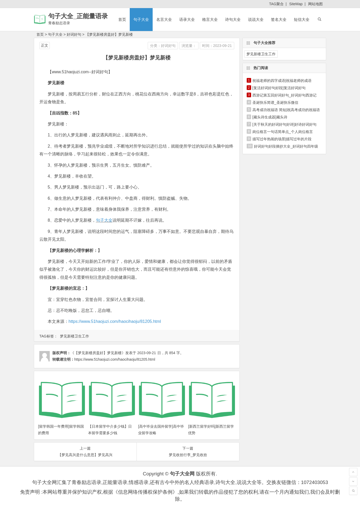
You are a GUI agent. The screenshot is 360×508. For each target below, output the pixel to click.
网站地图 (315, 4)
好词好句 (74, 34)
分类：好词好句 (163, 46)
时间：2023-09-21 (217, 46)
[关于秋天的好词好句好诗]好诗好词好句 (284, 124)
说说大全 (256, 19)
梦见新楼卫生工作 (74, 336)
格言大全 (210, 19)
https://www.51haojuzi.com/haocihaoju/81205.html (115, 321)
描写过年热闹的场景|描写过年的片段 (282, 139)
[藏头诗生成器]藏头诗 (269, 117)
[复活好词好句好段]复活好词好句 (279, 88)
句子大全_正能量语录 (78, 16)
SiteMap (295, 4)
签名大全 (279, 19)
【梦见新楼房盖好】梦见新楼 (109, 34)
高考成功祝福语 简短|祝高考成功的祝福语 (286, 110)
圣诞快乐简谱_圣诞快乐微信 (275, 102)
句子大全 (141, 19)
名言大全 (164, 19)
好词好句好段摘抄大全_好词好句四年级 (286, 146)
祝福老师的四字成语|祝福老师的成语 (282, 80)
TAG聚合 (276, 4)
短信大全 (301, 19)
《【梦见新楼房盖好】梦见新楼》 (98, 353)
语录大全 (187, 19)
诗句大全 (233, 19)
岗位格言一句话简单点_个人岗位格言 (282, 132)
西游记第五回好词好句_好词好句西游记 (284, 95)
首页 (122, 19)
